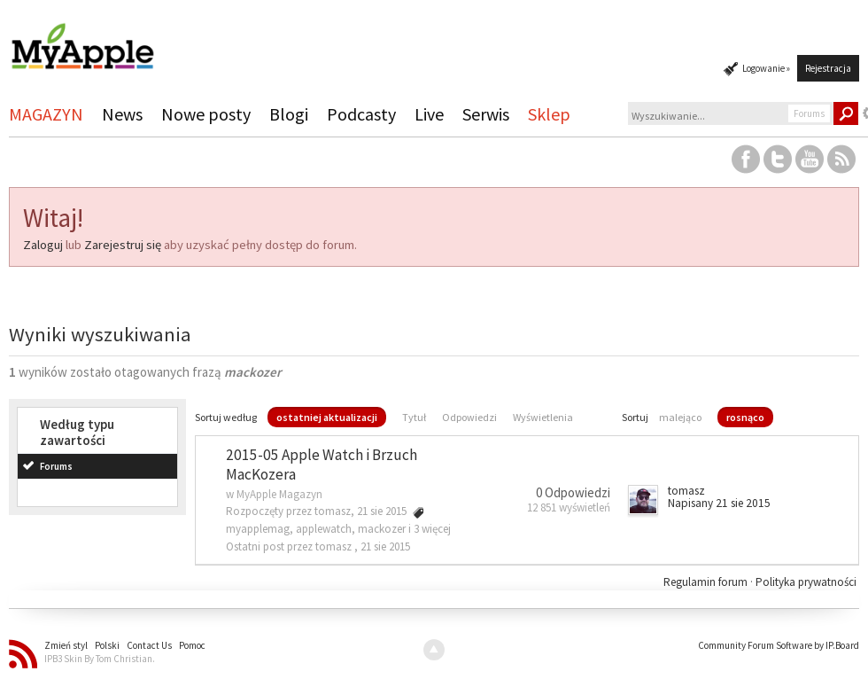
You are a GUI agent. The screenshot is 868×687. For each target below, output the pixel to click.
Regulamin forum (706, 581)
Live (429, 114)
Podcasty (361, 114)
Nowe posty (206, 114)
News (122, 114)
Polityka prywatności (806, 581)
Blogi (288, 114)
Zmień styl (66, 645)
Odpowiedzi (469, 417)
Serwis (485, 114)
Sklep (549, 114)
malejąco (680, 417)
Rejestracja (828, 68)
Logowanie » (766, 68)
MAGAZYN (46, 114)
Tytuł (414, 417)
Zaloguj (43, 245)
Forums (56, 466)
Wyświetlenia (543, 417)
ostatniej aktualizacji (326, 417)
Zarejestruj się (122, 245)
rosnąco (745, 417)
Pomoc (192, 645)
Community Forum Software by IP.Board (778, 645)
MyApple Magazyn (279, 494)
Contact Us (149, 645)
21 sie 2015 (385, 546)
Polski (107, 645)
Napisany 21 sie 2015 (719, 503)
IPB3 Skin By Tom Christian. (99, 658)
